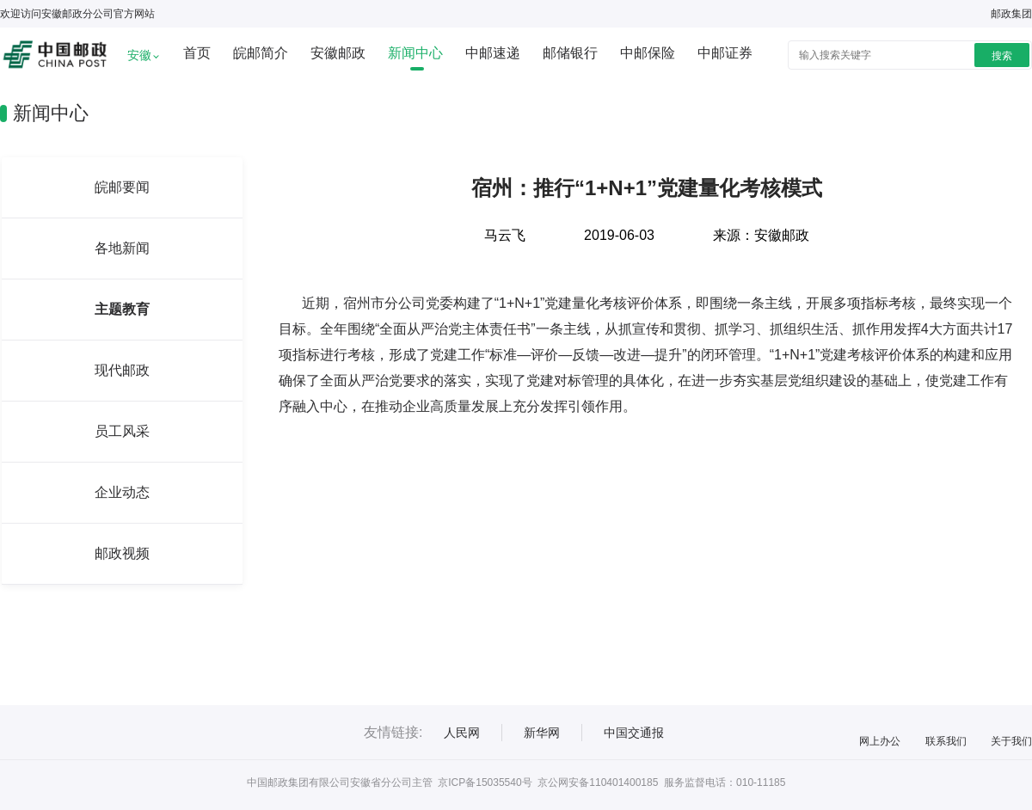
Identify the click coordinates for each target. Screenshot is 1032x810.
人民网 (462, 732)
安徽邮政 (338, 53)
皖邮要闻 (122, 187)
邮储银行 (570, 53)
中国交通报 (634, 732)
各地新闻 (122, 248)
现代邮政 (122, 370)
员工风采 (122, 431)
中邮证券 (724, 53)
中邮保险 (647, 53)
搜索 (1002, 56)
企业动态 (122, 492)
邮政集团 (1011, 14)
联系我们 (946, 741)
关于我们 (1011, 741)
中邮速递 (492, 53)
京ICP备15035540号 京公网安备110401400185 (548, 782)
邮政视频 (122, 553)
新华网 (542, 732)
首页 (197, 53)
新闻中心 (415, 53)
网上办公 (879, 741)
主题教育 (122, 309)
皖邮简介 (260, 53)
